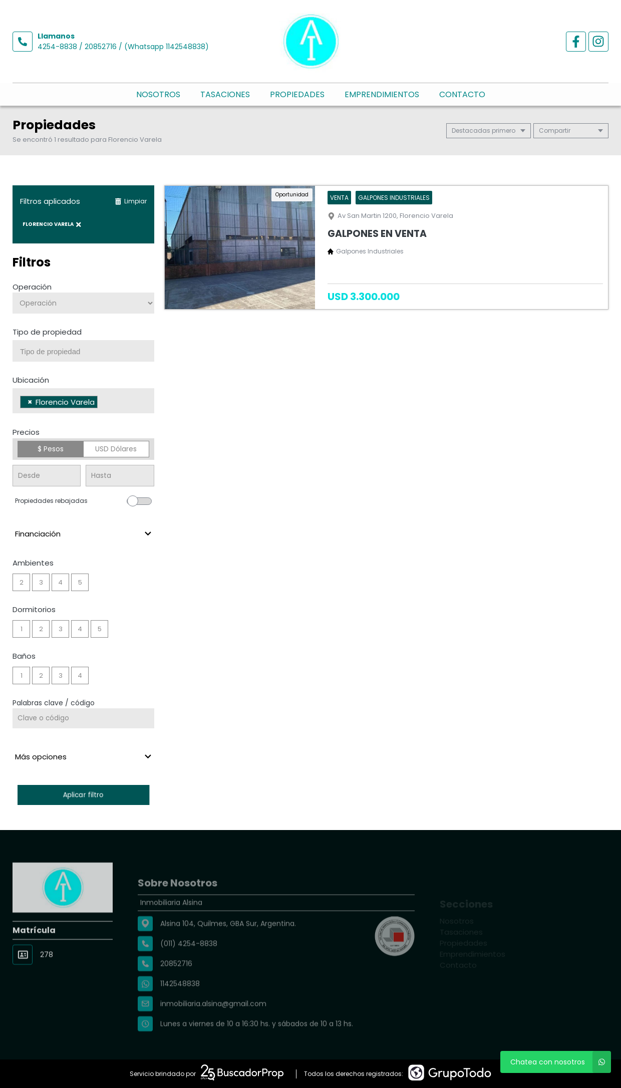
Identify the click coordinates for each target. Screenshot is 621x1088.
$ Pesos (51, 449)
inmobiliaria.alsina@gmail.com (213, 1026)
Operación (32, 287)
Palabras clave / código (54, 703)
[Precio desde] (47, 475)
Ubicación (31, 380)
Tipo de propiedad (47, 332)
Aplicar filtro (83, 794)
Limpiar (131, 201)
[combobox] (83, 351)
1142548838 (180, 1006)
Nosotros (158, 94)
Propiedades (297, 94)
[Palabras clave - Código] (83, 718)
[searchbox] (87, 351)
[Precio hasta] (120, 475)
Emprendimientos (382, 94)
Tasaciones (225, 94)
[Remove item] (30, 402)
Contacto (462, 94)
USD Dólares (116, 449)
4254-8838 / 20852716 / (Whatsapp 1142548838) (123, 47)
